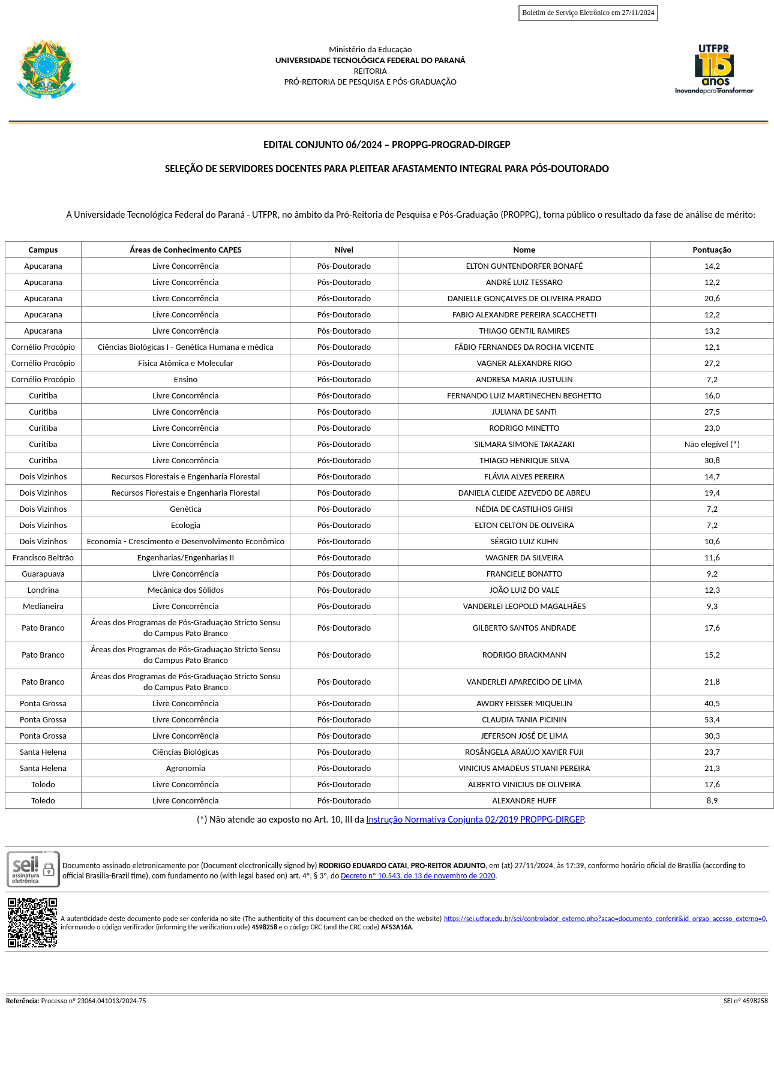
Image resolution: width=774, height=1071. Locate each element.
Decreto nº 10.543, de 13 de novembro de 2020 (418, 876)
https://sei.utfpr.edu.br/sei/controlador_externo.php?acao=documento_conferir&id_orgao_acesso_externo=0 (605, 918)
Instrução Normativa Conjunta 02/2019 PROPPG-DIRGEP (474, 819)
